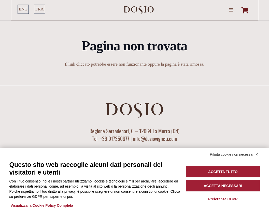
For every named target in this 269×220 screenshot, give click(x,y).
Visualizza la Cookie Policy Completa (42, 205)
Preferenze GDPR (223, 199)
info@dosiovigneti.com (155, 138)
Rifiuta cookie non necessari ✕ (234, 154)
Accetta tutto (223, 172)
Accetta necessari (223, 186)
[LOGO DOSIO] (139, 10)
